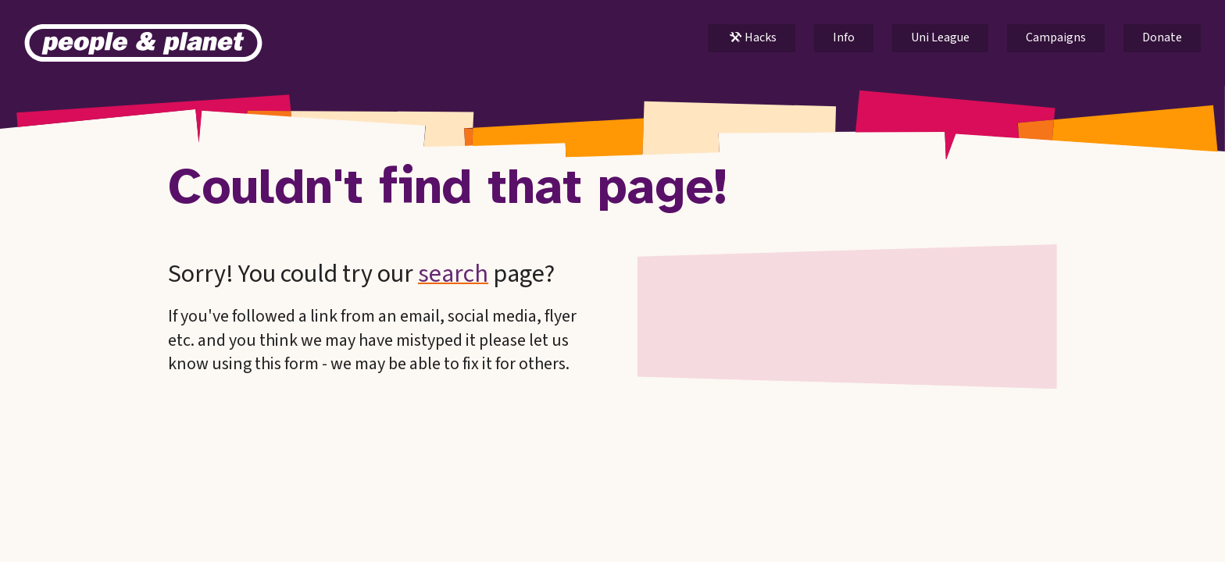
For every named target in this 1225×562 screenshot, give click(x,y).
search (453, 274)
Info (844, 37)
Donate (1162, 37)
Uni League (940, 37)
